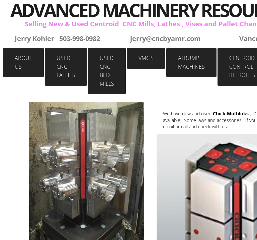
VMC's (146, 58)
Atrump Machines (191, 62)
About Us (23, 62)
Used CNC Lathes (66, 66)
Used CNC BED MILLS (107, 70)
